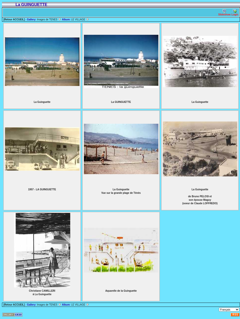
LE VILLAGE (80, 19)
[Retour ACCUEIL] (14, 19)
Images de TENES (49, 19)
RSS (235, 314)
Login (235, 12)
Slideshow (224, 12)
